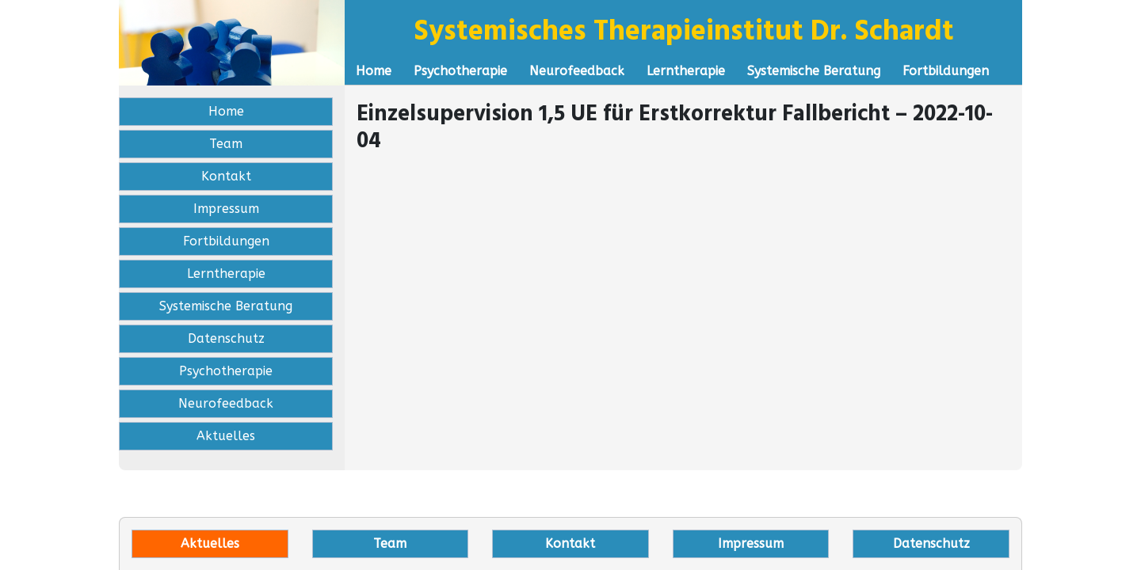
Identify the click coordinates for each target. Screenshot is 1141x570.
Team (225, 143)
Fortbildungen (945, 70)
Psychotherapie (460, 70)
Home (373, 70)
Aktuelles (226, 435)
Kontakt (226, 176)
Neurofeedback (576, 70)
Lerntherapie (686, 70)
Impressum (226, 208)
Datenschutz (226, 338)
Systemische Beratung (813, 70)
